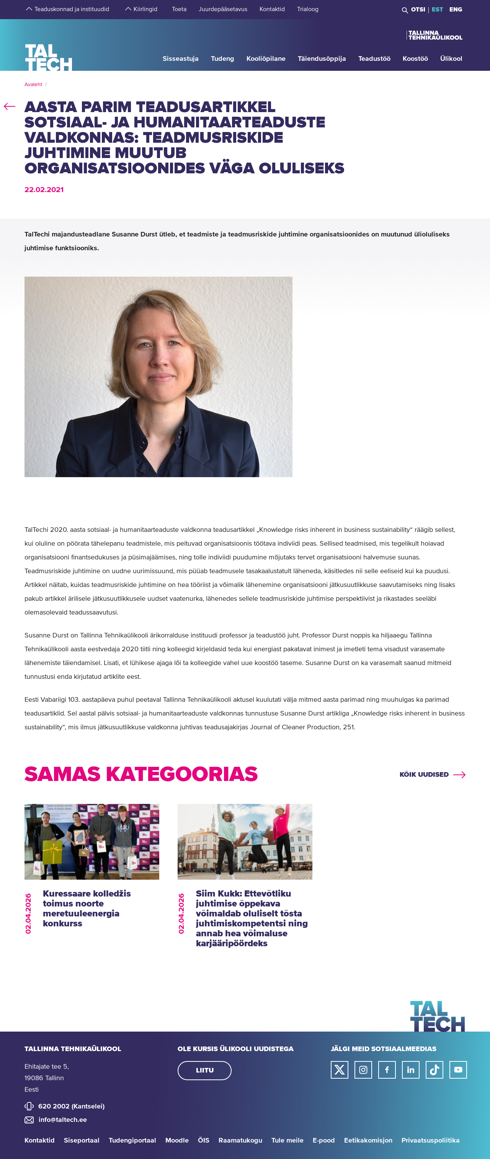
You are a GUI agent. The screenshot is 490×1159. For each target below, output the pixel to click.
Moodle (177, 1140)
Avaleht (33, 84)
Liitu (205, 1070)
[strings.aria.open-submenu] (28, 9)
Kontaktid (39, 1140)
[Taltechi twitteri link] (339, 1070)
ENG (455, 10)
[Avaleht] (49, 44)
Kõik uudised (424, 774)
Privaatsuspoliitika (431, 1140)
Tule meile (287, 1140)
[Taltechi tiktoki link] (434, 1070)
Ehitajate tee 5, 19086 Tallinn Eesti (46, 1078)
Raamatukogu (240, 1140)
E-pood (324, 1140)
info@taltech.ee (63, 1120)
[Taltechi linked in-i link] (411, 1070)
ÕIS (203, 1140)
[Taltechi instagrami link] (363, 1070)
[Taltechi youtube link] (458, 1070)
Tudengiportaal (132, 1140)
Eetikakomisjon (368, 1140)
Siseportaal (82, 1140)
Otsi (418, 10)
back (9, 105)
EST (437, 10)
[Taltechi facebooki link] (387, 1070)
